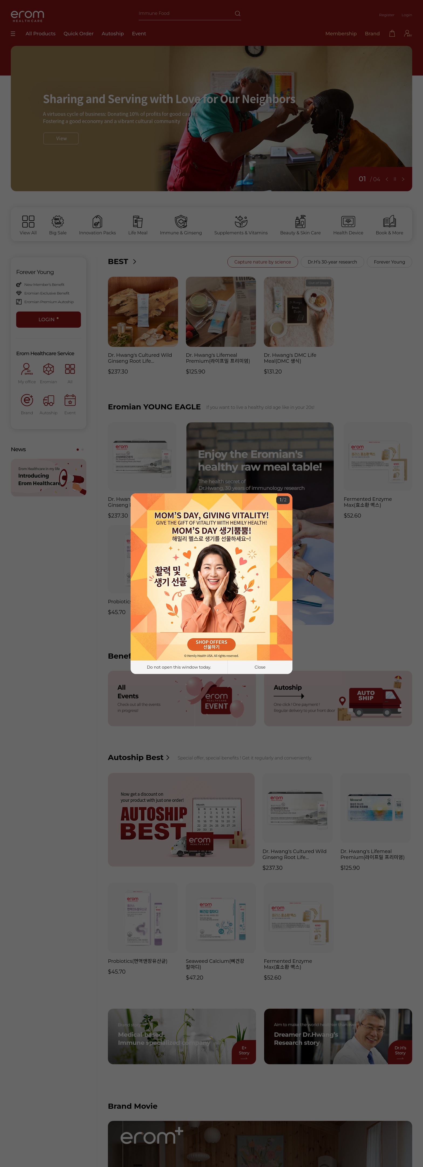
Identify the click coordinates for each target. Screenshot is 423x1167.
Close (260, 667)
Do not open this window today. (179, 667)
